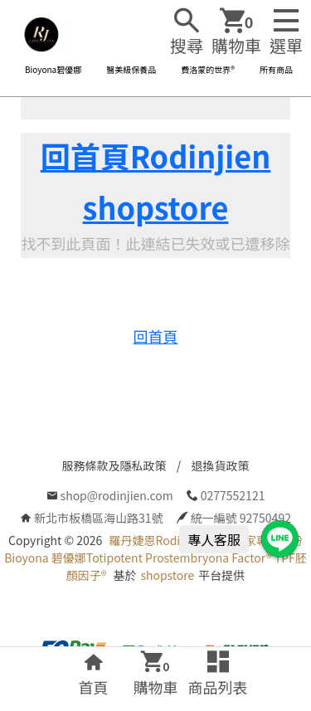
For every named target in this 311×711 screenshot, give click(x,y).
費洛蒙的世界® (208, 69)
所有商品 (276, 69)
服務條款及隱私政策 (114, 465)
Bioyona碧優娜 (53, 69)
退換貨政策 (221, 465)
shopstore (167, 575)
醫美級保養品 (131, 69)
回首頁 (156, 336)
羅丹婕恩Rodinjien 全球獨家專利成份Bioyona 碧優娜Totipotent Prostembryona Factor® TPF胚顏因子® (155, 557)
